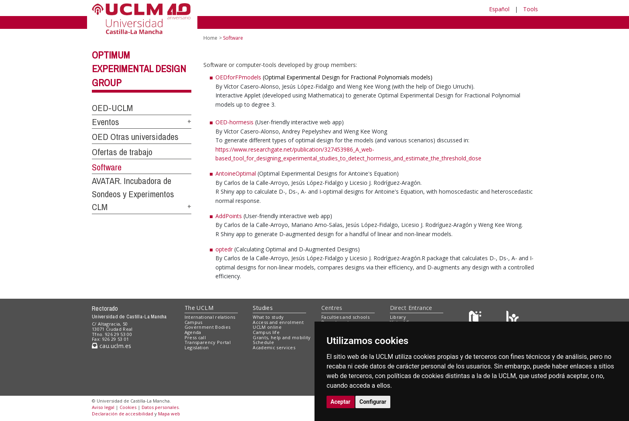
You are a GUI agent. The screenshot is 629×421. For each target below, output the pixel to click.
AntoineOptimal (236, 173)
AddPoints (228, 216)
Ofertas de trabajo (122, 152)
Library (398, 317)
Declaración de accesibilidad (122, 414)
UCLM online (267, 327)
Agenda (193, 332)
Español (499, 9)
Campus (194, 322)
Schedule (263, 342)
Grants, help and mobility (281, 337)
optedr (224, 249)
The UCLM (199, 308)
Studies (263, 308)
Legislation (197, 347)
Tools (530, 9)
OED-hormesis (234, 122)
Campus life (266, 332)
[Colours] (512, 318)
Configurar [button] (372, 402)
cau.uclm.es (111, 346)
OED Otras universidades (135, 137)
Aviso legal (103, 407)
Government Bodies (208, 327)
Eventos (105, 122)
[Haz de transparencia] (476, 318)
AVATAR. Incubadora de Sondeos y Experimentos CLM (133, 194)
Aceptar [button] (341, 402)
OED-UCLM (112, 108)
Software (107, 167)
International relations (210, 317)
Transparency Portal (208, 342)
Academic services (274, 347)
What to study (268, 317)
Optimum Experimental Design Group (139, 69)
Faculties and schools (345, 317)
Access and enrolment (278, 322)
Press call (195, 337)
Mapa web (169, 414)
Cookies (128, 407)
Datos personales (160, 407)
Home (210, 37)
